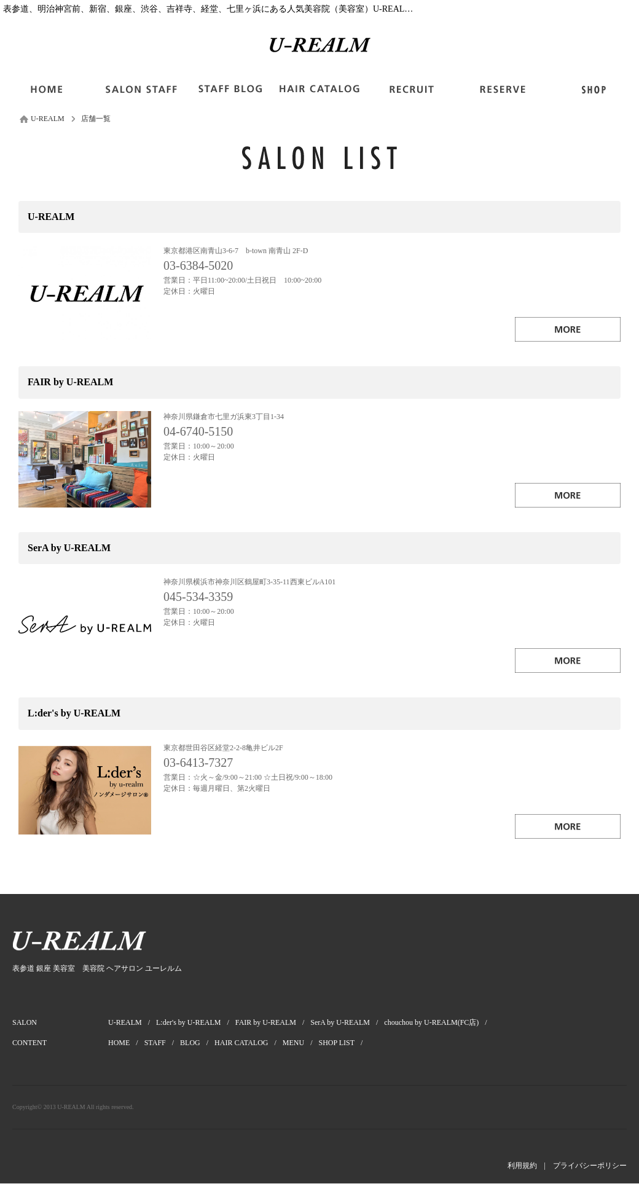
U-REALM (132, 1022)
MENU (301, 1042)
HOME (126, 1042)
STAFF (162, 1042)
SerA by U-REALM (347, 1022)
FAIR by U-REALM (272, 1022)
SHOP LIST (344, 1042)
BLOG (197, 1042)
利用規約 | (530, 1165)
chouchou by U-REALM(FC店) (438, 1022)
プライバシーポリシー (590, 1165)
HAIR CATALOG (248, 1042)
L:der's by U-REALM (195, 1022)
